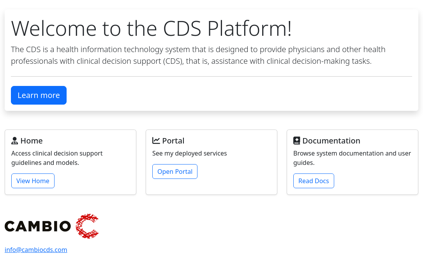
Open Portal (174, 171)
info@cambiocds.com (36, 249)
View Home (32, 181)
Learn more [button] (39, 95)
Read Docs (313, 181)
